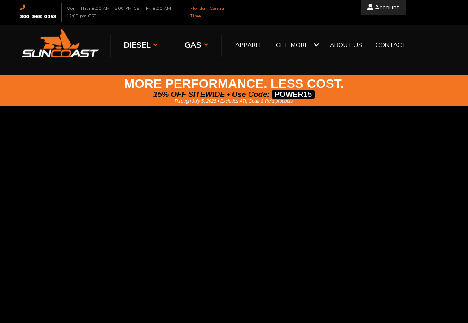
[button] (296, 45)
